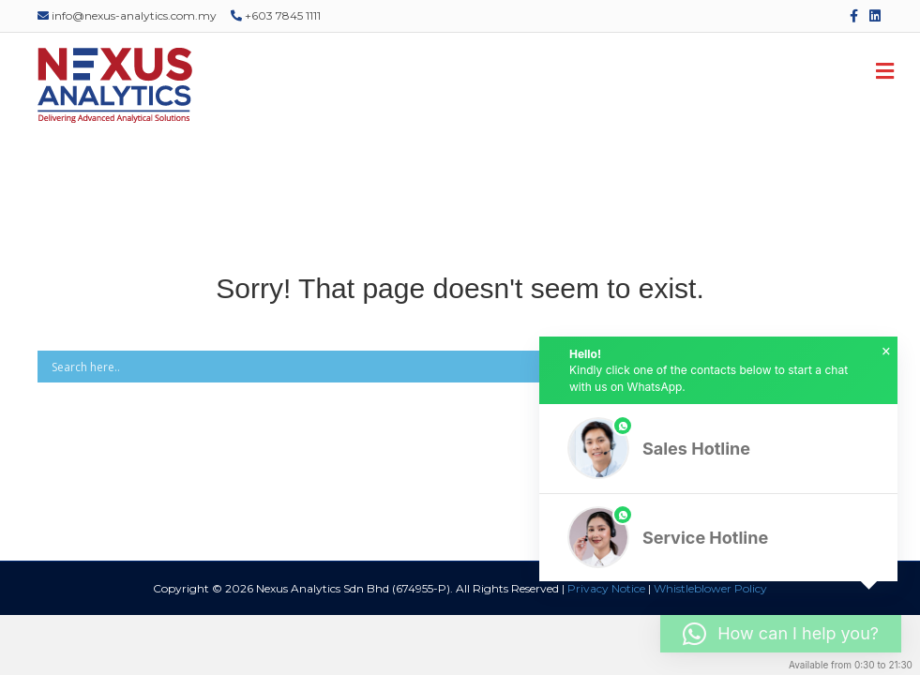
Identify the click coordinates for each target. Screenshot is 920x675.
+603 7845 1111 (276, 15)
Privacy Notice (606, 588)
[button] (718, 448)
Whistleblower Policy (710, 588)
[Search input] (433, 366)
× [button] (886, 351)
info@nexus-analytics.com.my (127, 15)
